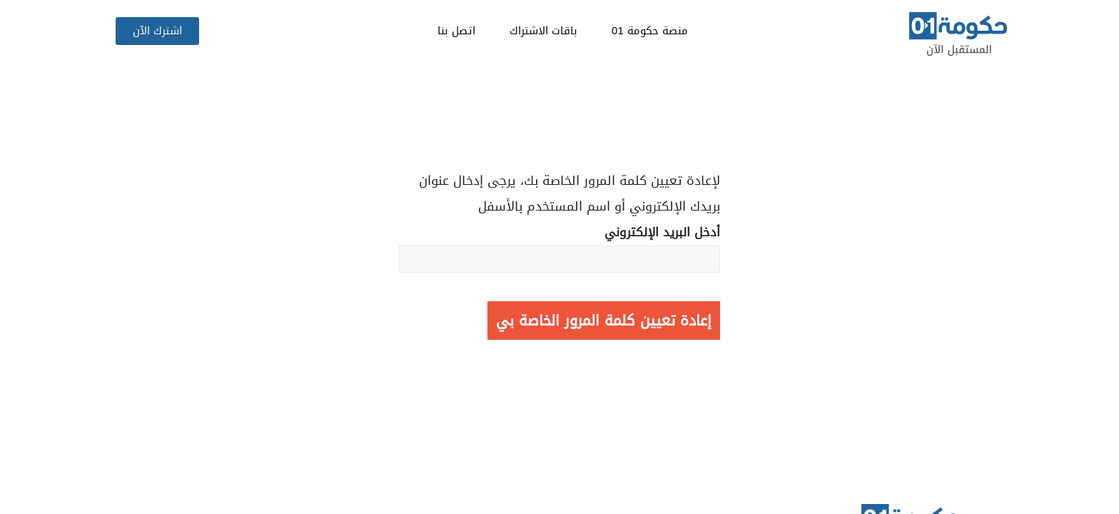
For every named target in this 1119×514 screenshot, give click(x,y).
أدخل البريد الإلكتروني (559, 247)
